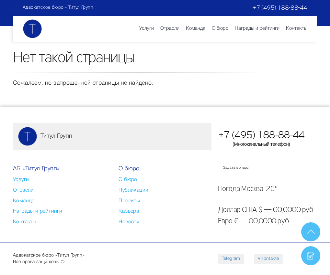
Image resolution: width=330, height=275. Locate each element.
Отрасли (169, 28)
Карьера (129, 211)
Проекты (129, 201)
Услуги (146, 28)
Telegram (231, 259)
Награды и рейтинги (257, 28)
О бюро (220, 28)
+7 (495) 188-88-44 (280, 7)
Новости (129, 222)
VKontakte (268, 259)
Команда (195, 28)
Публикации (133, 190)
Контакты (296, 28)
